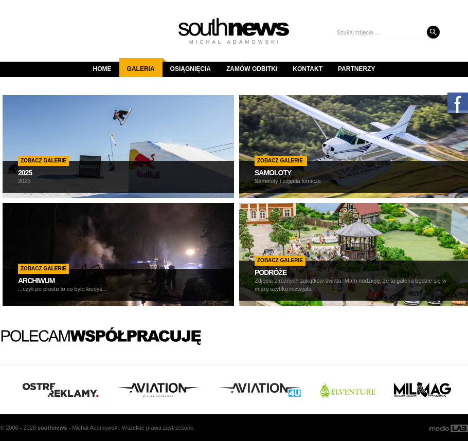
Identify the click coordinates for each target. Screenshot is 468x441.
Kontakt (307, 68)
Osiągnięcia (190, 68)
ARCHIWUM (36, 281)
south (52, 428)
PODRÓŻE (270, 272)
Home (102, 68)
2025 (25, 173)
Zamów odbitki (251, 68)
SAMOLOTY (273, 173)
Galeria (145, 65)
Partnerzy (356, 68)
